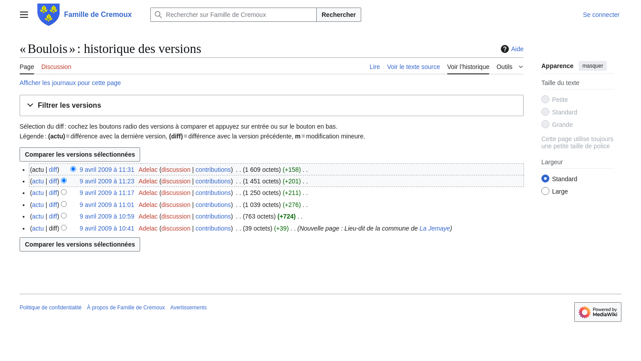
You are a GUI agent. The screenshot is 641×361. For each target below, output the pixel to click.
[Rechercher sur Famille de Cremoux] (233, 15)
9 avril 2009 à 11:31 (107, 169)
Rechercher (339, 14)
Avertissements (188, 307)
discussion (175, 169)
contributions (213, 169)
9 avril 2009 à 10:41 (107, 228)
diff (53, 169)
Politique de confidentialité (50, 307)
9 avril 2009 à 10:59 (107, 216)
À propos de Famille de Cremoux (126, 307)
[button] (271, 105)
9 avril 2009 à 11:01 (107, 204)
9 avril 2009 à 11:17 (107, 192)
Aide (511, 49)
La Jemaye (434, 228)
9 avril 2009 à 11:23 (107, 181)
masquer (592, 66)
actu (38, 181)
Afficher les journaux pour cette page (70, 82)
